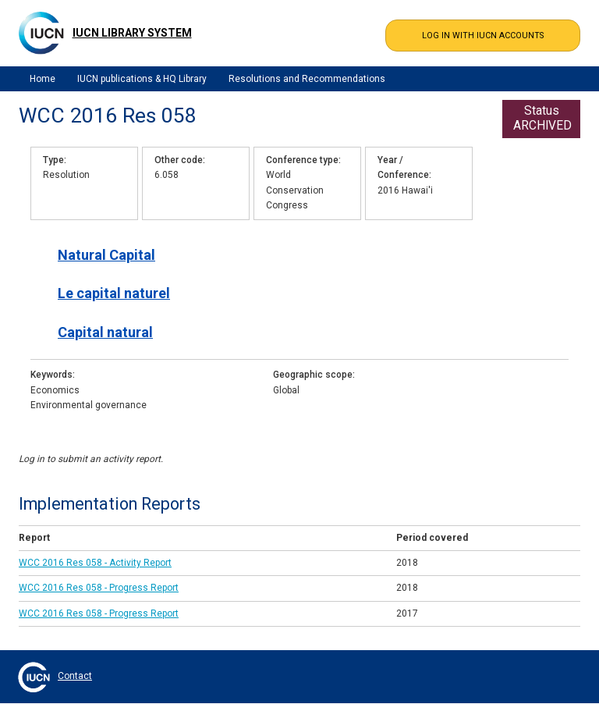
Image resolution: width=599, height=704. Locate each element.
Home (42, 78)
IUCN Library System (132, 33)
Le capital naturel (114, 293)
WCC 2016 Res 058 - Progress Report (99, 587)
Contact (75, 675)
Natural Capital (106, 255)
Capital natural (105, 332)
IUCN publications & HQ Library (142, 78)
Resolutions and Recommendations (307, 78)
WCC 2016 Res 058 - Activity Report (95, 562)
